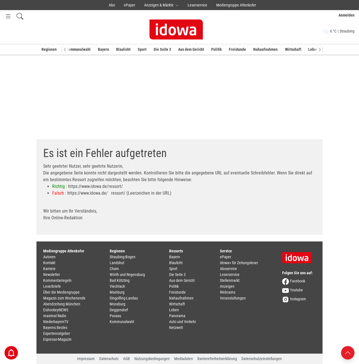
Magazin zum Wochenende (64, 298)
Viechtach (117, 286)
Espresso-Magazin (57, 339)
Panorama (177, 316)
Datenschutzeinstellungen (261, 358)
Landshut (117, 263)
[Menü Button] (8, 16)
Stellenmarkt (230, 280)
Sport (142, 49)
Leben (313, 49)
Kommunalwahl (78, 49)
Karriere (49, 268)
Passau (115, 316)
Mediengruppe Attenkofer (236, 5)
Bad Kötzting (120, 280)
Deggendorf (119, 310)
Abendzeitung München (61, 304)
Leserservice (197, 5)
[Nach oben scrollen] (348, 352)
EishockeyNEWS (55, 310)
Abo (112, 5)
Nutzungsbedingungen (152, 358)
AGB (126, 358)
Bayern (103, 49)
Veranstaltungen (233, 298)
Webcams (227, 292)
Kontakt (49, 263)
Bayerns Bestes (55, 327)
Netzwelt (176, 327)
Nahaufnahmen (265, 49)
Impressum (86, 358)
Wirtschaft (293, 49)
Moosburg (117, 304)
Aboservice (228, 268)
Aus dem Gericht (191, 49)
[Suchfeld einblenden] (20, 16)
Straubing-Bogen (122, 257)
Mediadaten (183, 358)
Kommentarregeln (57, 280)
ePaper (129, 5)
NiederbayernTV (55, 321)
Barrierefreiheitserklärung (217, 358)
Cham (114, 268)
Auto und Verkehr (182, 321)
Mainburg (117, 292)
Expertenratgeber (56, 333)
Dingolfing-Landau (124, 298)
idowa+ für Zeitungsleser (239, 263)
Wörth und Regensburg (127, 274)
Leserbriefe (52, 286)
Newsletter (51, 274)
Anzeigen (227, 286)
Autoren (49, 257)
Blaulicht (123, 49)
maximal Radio (54, 316)
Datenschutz (109, 358)
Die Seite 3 (162, 49)
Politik (216, 49)
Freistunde (237, 49)
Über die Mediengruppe (61, 292)
